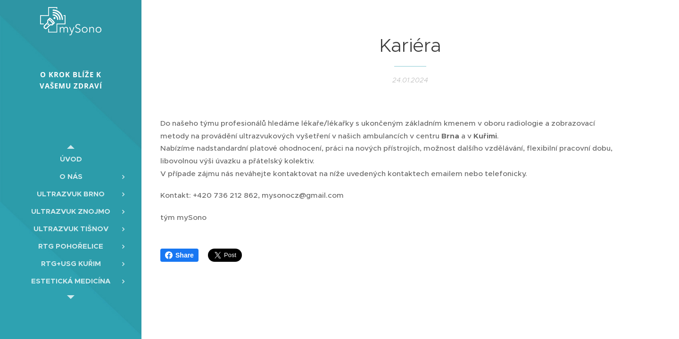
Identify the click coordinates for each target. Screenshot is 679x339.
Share (179, 255)
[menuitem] (71, 158)
